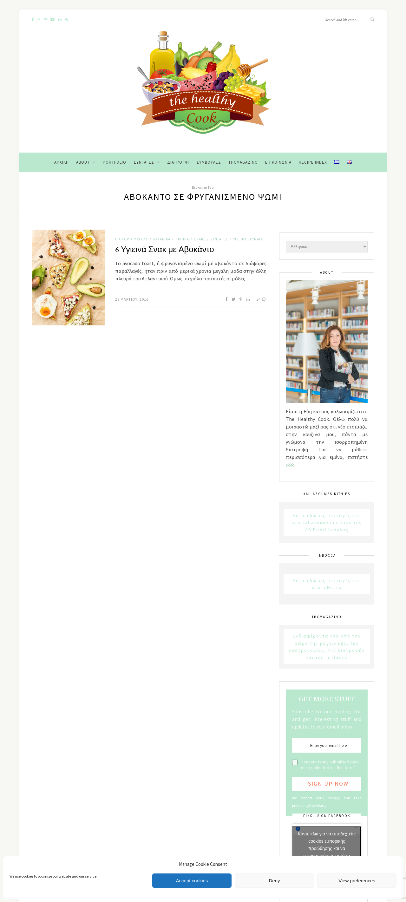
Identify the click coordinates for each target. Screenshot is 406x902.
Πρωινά (182, 239)
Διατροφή (178, 162)
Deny (274, 880)
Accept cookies (192, 880)
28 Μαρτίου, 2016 (131, 299)
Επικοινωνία (278, 162)
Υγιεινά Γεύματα (248, 239)
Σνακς (200, 239)
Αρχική (61, 162)
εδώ (290, 464)
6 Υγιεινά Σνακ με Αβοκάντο (164, 249)
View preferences (356, 880)
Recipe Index (313, 162)
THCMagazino (243, 162)
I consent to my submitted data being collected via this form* (329, 764)
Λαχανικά (161, 239)
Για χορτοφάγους (131, 239)
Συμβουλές (208, 162)
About (83, 162)
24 (261, 299)
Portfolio (114, 162)
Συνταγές (144, 162)
